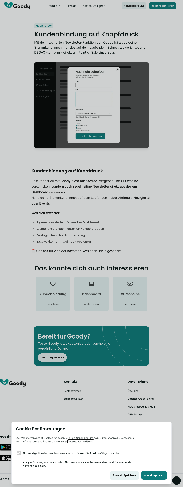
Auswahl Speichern (124, 475)
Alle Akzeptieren (154, 475)
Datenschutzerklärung (81, 441)
